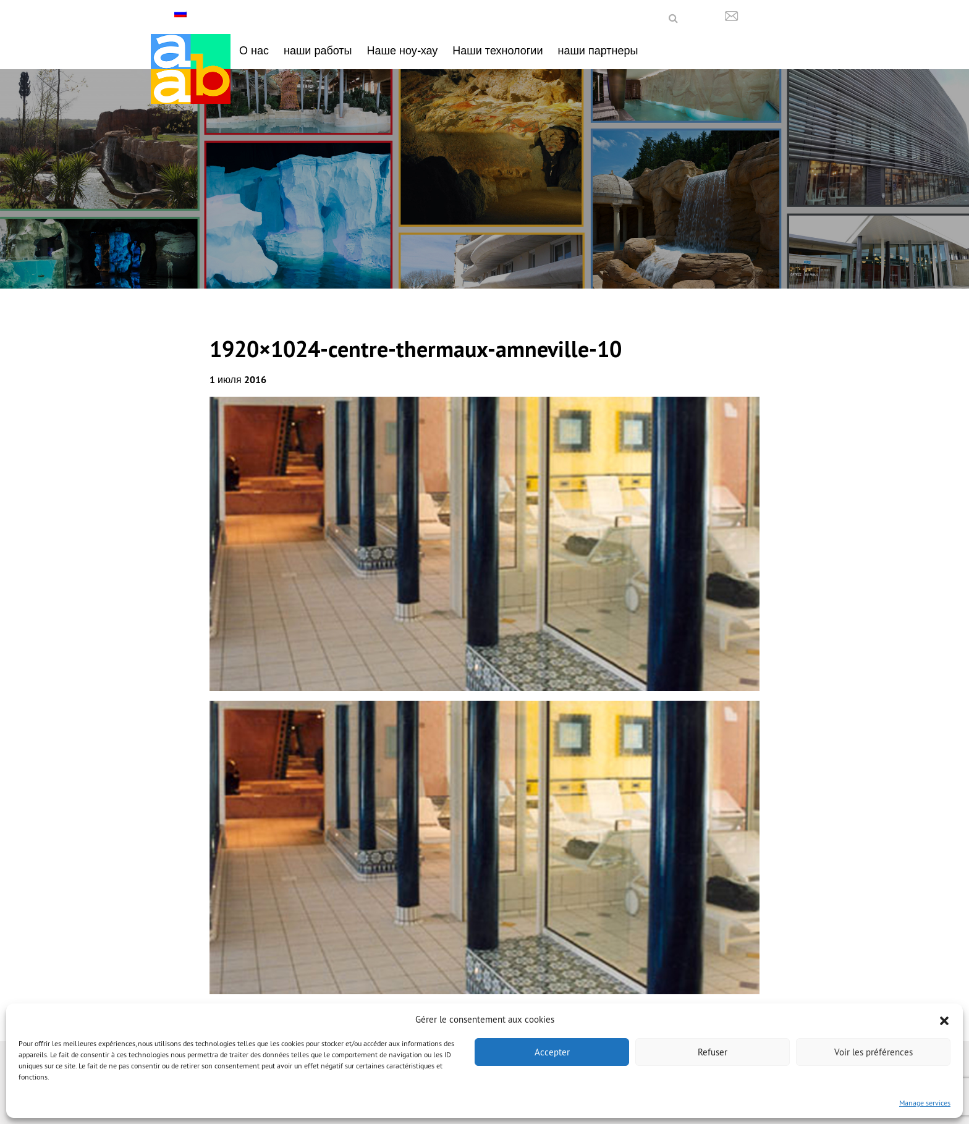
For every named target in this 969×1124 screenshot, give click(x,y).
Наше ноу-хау (402, 50)
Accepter (552, 1052)
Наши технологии (497, 50)
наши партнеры (597, 50)
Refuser (712, 1052)
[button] (944, 1019)
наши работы (318, 50)
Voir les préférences (873, 1052)
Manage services (924, 1102)
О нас (254, 50)
